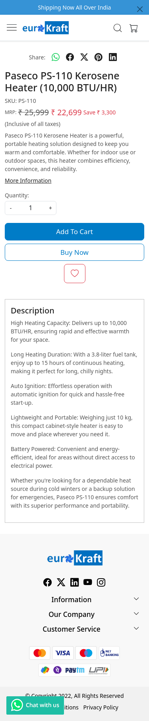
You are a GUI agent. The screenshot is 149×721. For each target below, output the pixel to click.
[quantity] (30, 208)
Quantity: (17, 195)
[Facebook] (48, 583)
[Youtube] (88, 583)
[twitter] (84, 57)
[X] (61, 583)
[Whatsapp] (55, 57)
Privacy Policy (100, 707)
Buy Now (74, 252)
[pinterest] (98, 57)
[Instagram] (101, 583)
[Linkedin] (75, 583)
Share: (37, 57)
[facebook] (70, 57)
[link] (117, 28)
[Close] (140, 9)
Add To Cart (74, 231)
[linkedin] (113, 57)
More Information (28, 180)
